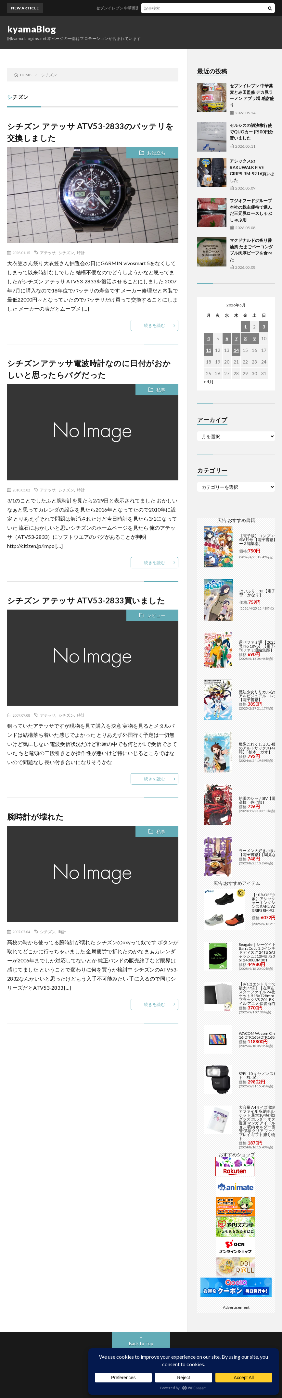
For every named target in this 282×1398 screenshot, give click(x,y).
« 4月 (209, 381)
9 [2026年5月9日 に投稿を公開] (254, 338)
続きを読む (154, 325)
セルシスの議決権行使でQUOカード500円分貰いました (251, 132)
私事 (160, 389)
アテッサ (48, 252)
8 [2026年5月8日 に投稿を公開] (245, 338)
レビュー (156, 615)
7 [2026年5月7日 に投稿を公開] (236, 338)
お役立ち (156, 152)
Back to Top (141, 1343)
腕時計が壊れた (35, 816)
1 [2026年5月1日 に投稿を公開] (245, 326)
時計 (81, 252)
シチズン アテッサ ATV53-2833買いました (86, 600)
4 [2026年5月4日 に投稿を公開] (208, 338)
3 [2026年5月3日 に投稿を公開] (264, 326)
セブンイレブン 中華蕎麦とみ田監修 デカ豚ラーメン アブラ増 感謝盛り (171, 8)
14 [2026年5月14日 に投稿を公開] (236, 350)
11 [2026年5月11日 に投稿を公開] (208, 350)
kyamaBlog (31, 28)
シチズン (66, 252)
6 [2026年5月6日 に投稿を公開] (226, 338)
